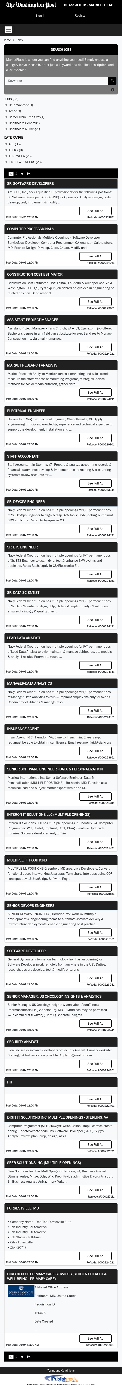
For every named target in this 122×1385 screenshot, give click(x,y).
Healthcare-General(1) (24, 123)
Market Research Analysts (32, 365)
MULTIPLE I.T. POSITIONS (27, 860)
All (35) (15, 144)
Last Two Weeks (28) (25, 162)
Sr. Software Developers (30, 183)
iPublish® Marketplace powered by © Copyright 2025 (61, 1378)
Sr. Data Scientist (23, 592)
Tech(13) (15, 111)
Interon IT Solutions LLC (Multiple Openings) (48, 814)
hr (9, 1082)
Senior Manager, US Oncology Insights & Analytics (54, 996)
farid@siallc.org (100, 742)
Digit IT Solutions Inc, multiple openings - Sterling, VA (57, 1117)
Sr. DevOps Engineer (26, 501)
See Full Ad (96, 211)
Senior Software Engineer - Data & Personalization (55, 769)
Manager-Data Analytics (29, 683)
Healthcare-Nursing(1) (24, 129)
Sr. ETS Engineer (22, 547)
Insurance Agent (23, 729)
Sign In (41, 15)
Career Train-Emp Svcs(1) (26, 117)
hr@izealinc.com (80, 1055)
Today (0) (16, 150)
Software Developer (26, 951)
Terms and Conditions (61, 1370)
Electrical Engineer (26, 411)
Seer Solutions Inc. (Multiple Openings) (44, 1162)
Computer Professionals (30, 229)
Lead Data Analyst (23, 638)
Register (80, 15)
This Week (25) (20, 156)
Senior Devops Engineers (30, 905)
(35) (11, 99)
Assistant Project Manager (32, 320)
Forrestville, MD (23, 1208)
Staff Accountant (23, 456)
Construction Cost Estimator (34, 274)
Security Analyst (22, 1042)
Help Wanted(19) (21, 105)
